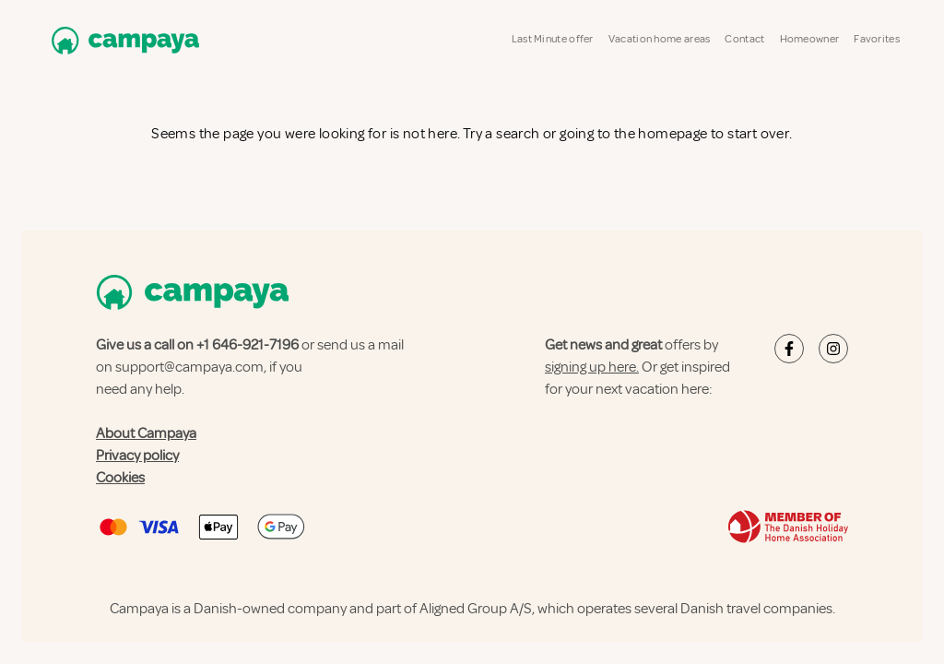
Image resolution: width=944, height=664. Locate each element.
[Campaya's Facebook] (789, 348)
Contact (744, 39)
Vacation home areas (659, 39)
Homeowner (810, 39)
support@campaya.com (189, 367)
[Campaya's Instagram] (833, 348)
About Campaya (146, 433)
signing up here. (592, 367)
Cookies (120, 477)
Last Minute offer (553, 39)
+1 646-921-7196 (247, 345)
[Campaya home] (121, 40)
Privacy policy (137, 455)
